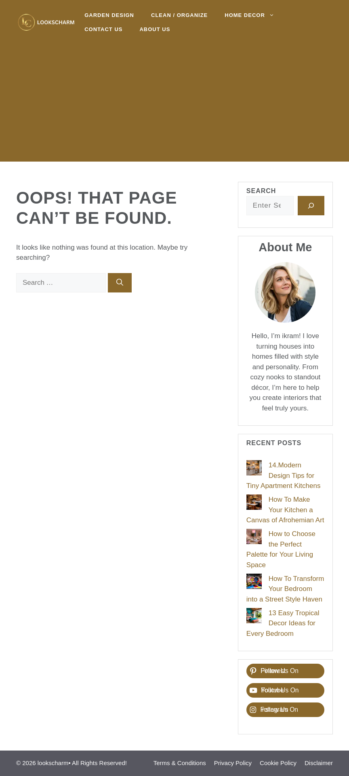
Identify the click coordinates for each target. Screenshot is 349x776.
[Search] (120, 282)
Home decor (253, 15)
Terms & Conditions (179, 762)
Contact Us (103, 29)
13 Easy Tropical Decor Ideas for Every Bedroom (283, 623)
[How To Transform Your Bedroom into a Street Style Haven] (254, 583)
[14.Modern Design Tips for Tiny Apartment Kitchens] (254, 469)
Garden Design (109, 15)
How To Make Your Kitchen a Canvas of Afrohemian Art (285, 510)
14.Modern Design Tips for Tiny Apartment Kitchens (283, 475)
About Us (154, 29)
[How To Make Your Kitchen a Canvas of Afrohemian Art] (254, 503)
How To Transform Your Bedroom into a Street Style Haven (285, 589)
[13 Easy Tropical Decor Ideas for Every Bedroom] (254, 617)
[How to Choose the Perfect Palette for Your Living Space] (254, 538)
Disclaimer (319, 762)
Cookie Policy (278, 762)
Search (261, 190)
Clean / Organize (179, 15)
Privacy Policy (233, 762)
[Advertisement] (174, 105)
